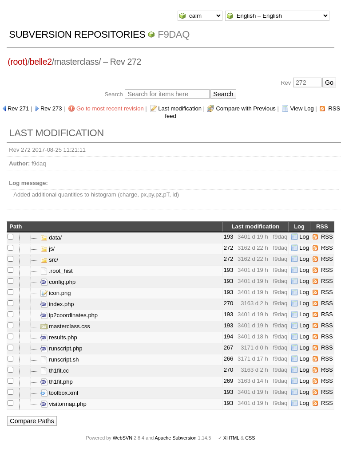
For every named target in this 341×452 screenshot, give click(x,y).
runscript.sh (59, 359)
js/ (47, 248)
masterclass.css (65, 326)
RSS (327, 236)
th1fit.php (56, 381)
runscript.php (61, 348)
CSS (250, 437)
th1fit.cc (54, 370)
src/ (49, 259)
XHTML (231, 437)
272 (229, 247)
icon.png (55, 293)
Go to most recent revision (110, 108)
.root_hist (56, 270)
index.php (57, 304)
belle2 (41, 62)
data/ (51, 237)
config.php (58, 282)
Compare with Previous (245, 108)
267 (229, 347)
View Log (301, 108)
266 (229, 358)
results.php (58, 337)
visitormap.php (63, 404)
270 (229, 303)
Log (304, 236)
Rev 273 (51, 108)
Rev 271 (18, 108)
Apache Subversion (176, 437)
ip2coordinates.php (69, 315)
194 (229, 336)
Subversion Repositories (77, 34)
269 (229, 380)
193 (229, 236)
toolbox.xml (59, 392)
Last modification (180, 108)
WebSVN (122, 437)
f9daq (174, 34)
